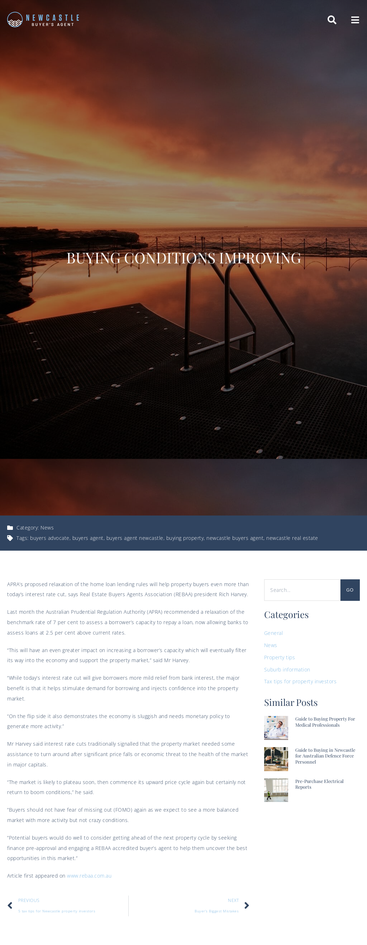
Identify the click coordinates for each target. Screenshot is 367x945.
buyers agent (88, 538)
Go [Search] (350, 590)
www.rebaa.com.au (89, 875)
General (273, 633)
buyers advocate (50, 538)
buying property (185, 538)
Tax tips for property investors (300, 681)
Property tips (279, 657)
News (47, 527)
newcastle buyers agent (234, 538)
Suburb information (287, 669)
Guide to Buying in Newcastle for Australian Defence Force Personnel (325, 756)
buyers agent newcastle (134, 538)
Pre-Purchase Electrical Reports (319, 784)
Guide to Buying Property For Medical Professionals (325, 722)
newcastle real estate (292, 538)
